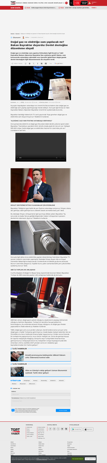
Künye (28, 429)
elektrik (25, 124)
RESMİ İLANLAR (58, 3)
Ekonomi (18, 33)
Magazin (40, 449)
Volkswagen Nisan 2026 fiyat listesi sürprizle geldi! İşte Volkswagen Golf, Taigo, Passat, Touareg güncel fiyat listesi (43, 7)
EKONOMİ (30, 3)
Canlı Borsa (13, 443)
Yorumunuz (23, 398)
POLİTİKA (41, 3)
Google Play (76, 429)
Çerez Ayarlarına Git (90, 458)
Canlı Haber (13, 445)
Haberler (13, 33)
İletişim (28, 430)
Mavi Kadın (41, 451)
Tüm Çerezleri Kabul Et (77, 458)
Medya (40, 453)
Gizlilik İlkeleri (41, 429)
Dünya (12, 449)
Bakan (59, 273)
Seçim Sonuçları (71, 447)
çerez (37, 458)
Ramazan (69, 443)
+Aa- (50, 63)
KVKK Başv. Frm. (41, 438)
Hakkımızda (29, 427)
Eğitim (12, 451)
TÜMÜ (93, 7)
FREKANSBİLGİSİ (84, 3)
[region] (54, 459)
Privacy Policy (41, 430)
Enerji (61, 108)
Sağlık (68, 445)
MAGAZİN (50, 3)
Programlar (70, 442)
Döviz (12, 447)
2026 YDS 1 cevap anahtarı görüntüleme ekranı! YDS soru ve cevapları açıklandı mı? (77, 7)
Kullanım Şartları (41, 427)
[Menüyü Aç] (63, 3)
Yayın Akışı (69, 454)
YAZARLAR (19, 3)
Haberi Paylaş (17, 63)
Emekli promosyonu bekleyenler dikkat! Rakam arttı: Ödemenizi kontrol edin (45, 356)
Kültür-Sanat (41, 443)
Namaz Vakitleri (42, 454)
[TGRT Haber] (13, 3)
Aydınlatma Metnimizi (41, 459)
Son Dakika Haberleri (72, 449)
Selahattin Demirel (37, 37)
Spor (68, 451)
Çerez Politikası (30, 434)
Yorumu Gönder (63, 410)
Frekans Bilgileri (30, 432)
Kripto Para (41, 445)
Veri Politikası (41, 434)
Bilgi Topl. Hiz (41, 432)
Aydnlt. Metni (41, 436)
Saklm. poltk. (29, 436)
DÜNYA (36, 3)
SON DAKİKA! (16, 8)
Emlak (12, 454)
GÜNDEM (24, 3)
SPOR (45, 3)
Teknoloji (69, 453)
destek (37, 210)
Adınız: (13, 391)
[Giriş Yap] (66, 3)
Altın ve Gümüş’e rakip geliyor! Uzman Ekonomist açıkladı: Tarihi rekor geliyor (46, 372)
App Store (88, 429)
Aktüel (12, 442)
